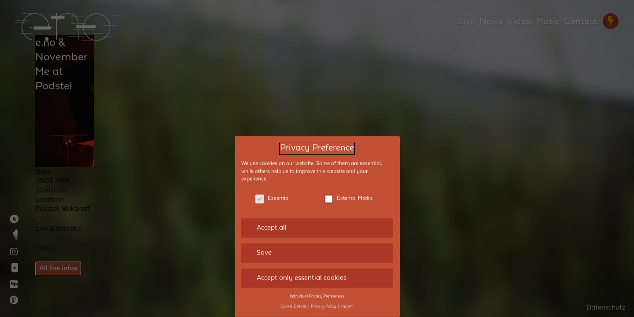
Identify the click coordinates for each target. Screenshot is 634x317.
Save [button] (264, 242)
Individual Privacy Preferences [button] (317, 285)
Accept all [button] (272, 217)
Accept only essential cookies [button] (301, 267)
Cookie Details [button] (293, 296)
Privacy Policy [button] (324, 296)
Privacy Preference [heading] (317, 137)
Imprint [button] (347, 296)
